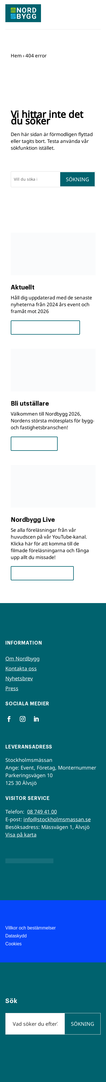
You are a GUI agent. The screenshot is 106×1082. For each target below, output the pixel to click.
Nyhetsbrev (19, 678)
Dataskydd (16, 935)
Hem (16, 55)
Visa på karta (20, 834)
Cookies (13, 943)
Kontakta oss (21, 668)
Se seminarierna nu (42, 573)
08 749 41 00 (42, 811)
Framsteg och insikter (45, 327)
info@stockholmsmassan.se (57, 819)
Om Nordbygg (22, 658)
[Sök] (35, 179)
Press (11, 688)
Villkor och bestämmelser (30, 927)
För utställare (34, 443)
